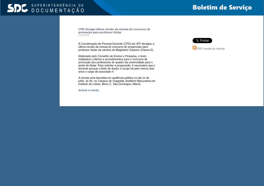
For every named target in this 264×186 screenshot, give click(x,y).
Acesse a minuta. (89, 90)
